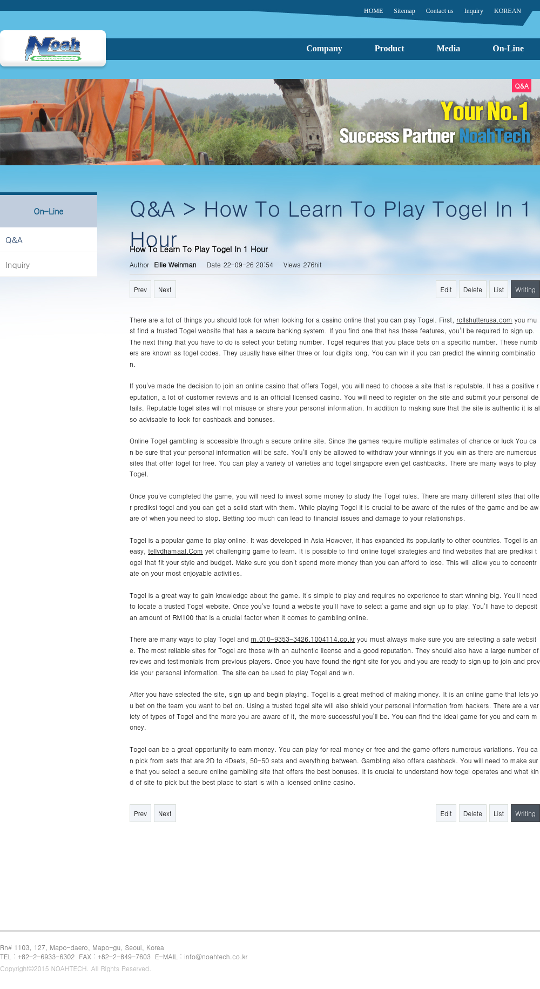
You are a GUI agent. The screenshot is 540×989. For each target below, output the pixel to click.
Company (324, 48)
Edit (445, 289)
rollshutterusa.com (484, 319)
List (499, 289)
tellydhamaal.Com (175, 550)
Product (389, 48)
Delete (472, 289)
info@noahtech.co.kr (215, 956)
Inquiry (17, 264)
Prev (140, 289)
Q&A (14, 239)
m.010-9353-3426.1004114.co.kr (303, 638)
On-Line (508, 48)
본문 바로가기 (0, 0)
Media (449, 48)
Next (165, 289)
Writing (525, 289)
